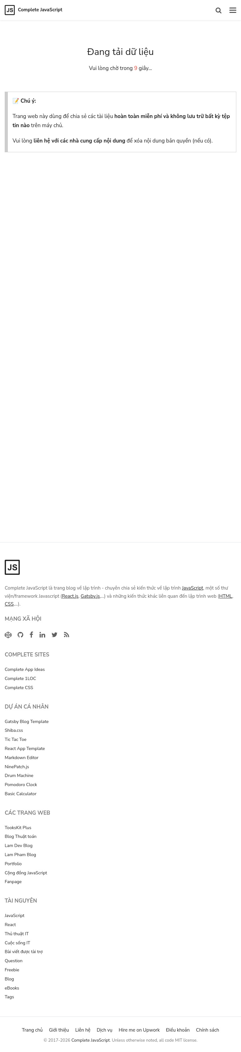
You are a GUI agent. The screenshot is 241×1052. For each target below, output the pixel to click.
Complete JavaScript (90, 1040)
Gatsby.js (90, 596)
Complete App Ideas (25, 669)
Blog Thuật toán (20, 836)
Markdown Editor (22, 758)
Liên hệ (82, 1030)
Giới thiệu (59, 1030)
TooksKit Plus (18, 828)
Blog (9, 979)
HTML (225, 596)
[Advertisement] (120, 215)
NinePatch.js (17, 767)
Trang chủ (32, 1030)
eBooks (12, 988)
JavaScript (192, 588)
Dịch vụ (104, 1030)
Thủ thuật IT (17, 934)
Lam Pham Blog (20, 855)
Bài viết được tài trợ (24, 952)
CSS (9, 604)
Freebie (12, 970)
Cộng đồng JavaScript (26, 873)
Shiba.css (14, 730)
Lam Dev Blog (19, 846)
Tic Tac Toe (15, 739)
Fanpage (13, 882)
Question (14, 961)
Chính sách (207, 1030)
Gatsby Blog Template (27, 722)
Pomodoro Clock (21, 785)
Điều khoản (178, 1030)
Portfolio (13, 864)
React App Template (25, 749)
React (10, 925)
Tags (9, 997)
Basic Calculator (20, 794)
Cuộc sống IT (17, 943)
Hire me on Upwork (139, 1030)
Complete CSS (19, 688)
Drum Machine (19, 776)
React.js (70, 596)
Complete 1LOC (20, 679)
